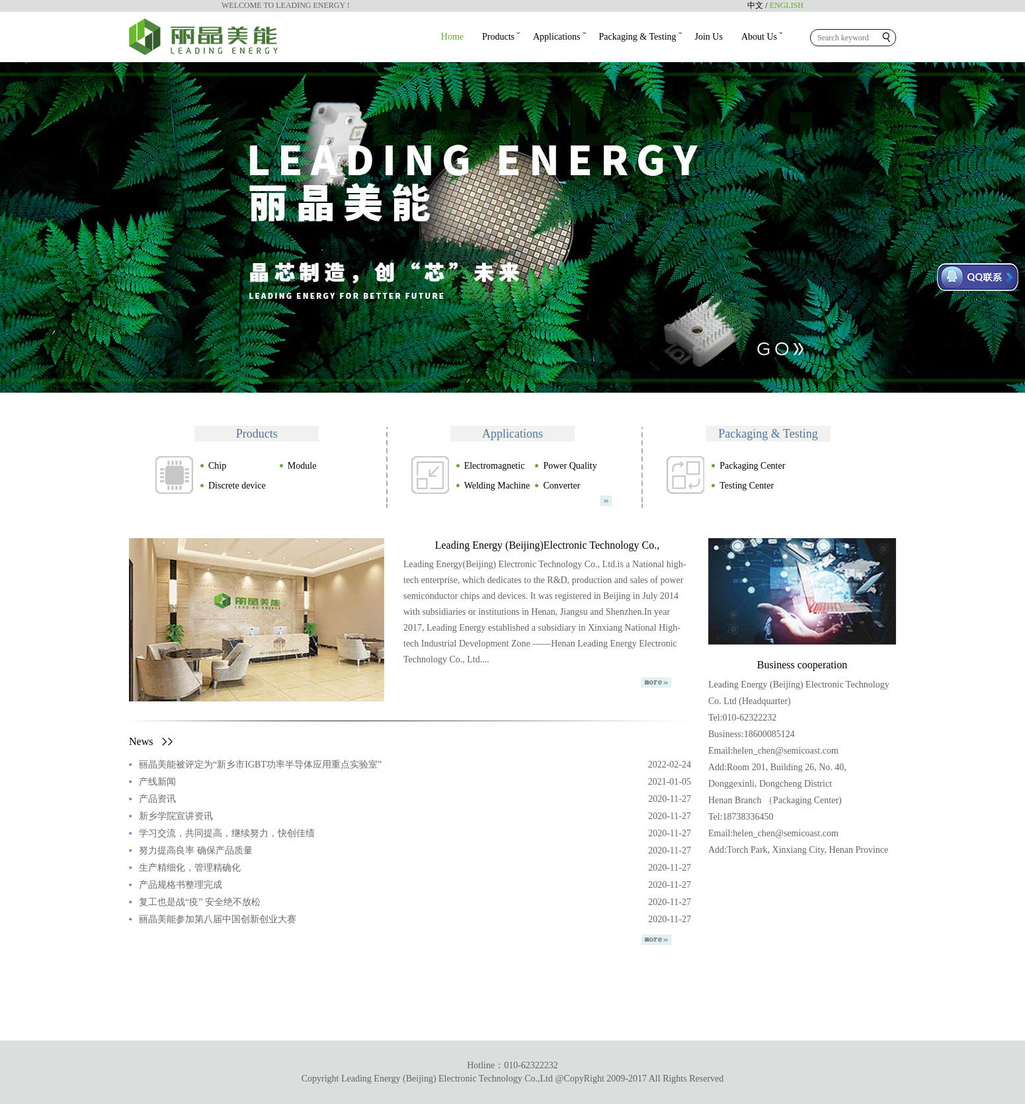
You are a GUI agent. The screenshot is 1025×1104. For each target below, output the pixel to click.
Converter (557, 486)
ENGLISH (786, 5)
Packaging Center (748, 466)
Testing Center (742, 486)
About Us (759, 37)
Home (452, 37)
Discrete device (233, 486)
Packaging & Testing (637, 37)
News (151, 741)
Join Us (709, 37)
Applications (557, 37)
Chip (213, 466)
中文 (755, 5)
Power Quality (565, 466)
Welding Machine (493, 486)
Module (298, 466)
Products (498, 37)
